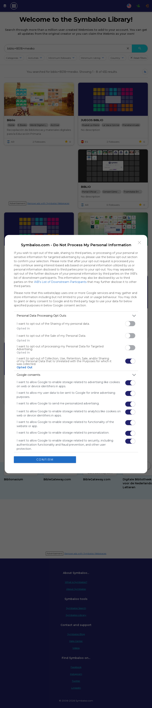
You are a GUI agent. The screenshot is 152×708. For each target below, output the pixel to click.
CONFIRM (45, 459)
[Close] (139, 242)
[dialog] (76, 354)
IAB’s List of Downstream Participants (60, 282)
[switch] (130, 323)
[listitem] (76, 316)
